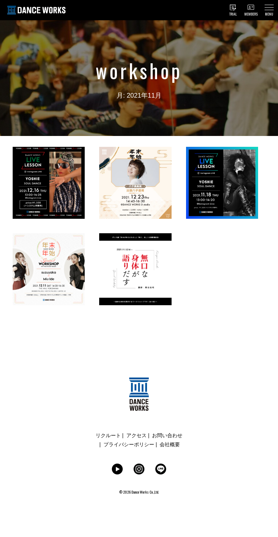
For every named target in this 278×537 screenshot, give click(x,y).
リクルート (108, 435)
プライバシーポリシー (129, 444)
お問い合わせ (167, 435)
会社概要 (170, 444)
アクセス (136, 435)
